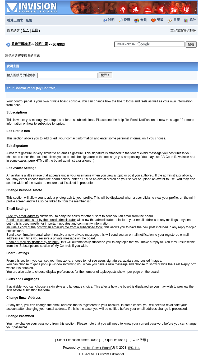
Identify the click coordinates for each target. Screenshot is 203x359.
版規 (29, 20)
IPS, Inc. (134, 348)
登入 (26, 30)
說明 (111, 20)
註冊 (35, 30)
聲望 (160, 20)
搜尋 (127, 20)
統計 (193, 20)
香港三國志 (15, 20)
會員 (143, 20)
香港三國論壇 (21, 44)
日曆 (176, 20)
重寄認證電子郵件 (183, 30)
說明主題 (41, 44)
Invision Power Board (95, 348)
